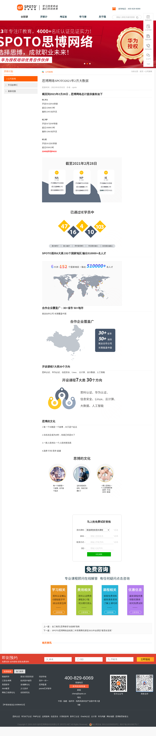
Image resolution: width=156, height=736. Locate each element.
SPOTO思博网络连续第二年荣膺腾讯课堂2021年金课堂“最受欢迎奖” (82, 630)
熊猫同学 (5, 677)
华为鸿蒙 (101, 716)
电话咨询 (148, 47)
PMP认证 (37, 716)
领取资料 (148, 37)
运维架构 (45, 716)
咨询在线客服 (79, 686)
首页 (141, 71)
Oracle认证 (85, 716)
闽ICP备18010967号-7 (129, 724)
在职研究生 (25, 692)
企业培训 (148, 28)
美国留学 (5, 684)
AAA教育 (5, 688)
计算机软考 (64, 716)
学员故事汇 (13, 85)
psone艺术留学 (45, 688)
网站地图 (110, 716)
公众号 (148, 57)
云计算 (94, 716)
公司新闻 (12, 79)
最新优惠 (12, 91)
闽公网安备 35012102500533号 (103, 724)
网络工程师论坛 (8, 692)
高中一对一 (43, 680)
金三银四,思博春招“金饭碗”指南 (66, 626)
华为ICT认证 (26, 716)
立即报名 (145, 659)
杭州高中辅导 (26, 680)
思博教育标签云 (121, 716)
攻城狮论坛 (25, 684)
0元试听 (99, 554)
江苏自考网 (6, 680)
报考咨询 (148, 18)
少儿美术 (24, 688)
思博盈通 (42, 684)
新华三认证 (74, 716)
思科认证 (16, 716)
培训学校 (42, 677)
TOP (148, 64)
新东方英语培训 (26, 677)
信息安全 (54, 716)
